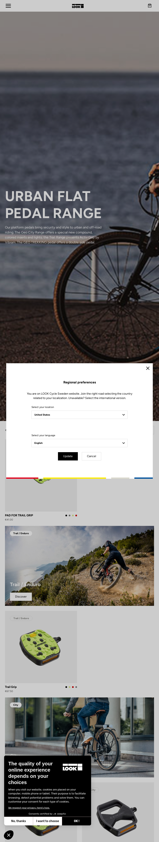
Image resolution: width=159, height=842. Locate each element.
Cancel (91, 456)
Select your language (43, 435)
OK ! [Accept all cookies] (48, 821)
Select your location (42, 407)
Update (68, 456)
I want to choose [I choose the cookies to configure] (19, 821)
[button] (9, 835)
